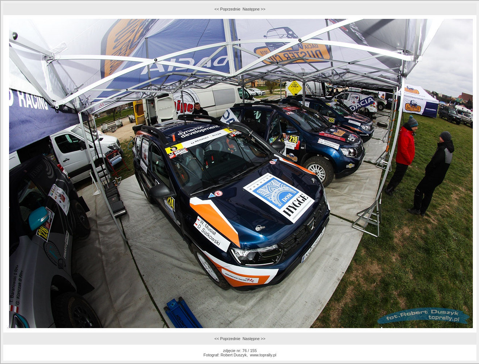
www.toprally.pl (263, 355)
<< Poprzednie (227, 9)
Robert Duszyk (234, 355)
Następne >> (253, 9)
